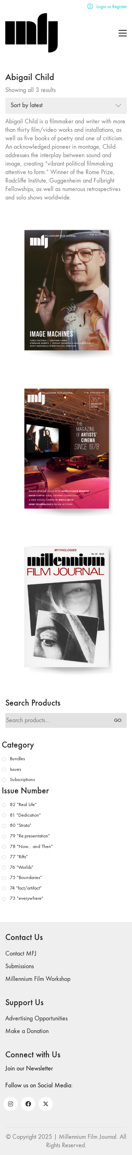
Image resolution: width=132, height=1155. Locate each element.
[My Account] (107, 7)
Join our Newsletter (29, 1068)
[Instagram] (11, 1104)
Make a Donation (27, 1031)
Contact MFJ (21, 953)
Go (117, 720)
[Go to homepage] (31, 33)
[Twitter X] (46, 1104)
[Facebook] (28, 1104)
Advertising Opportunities (36, 1018)
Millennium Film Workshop (37, 979)
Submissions (19, 966)
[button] (123, 33)
